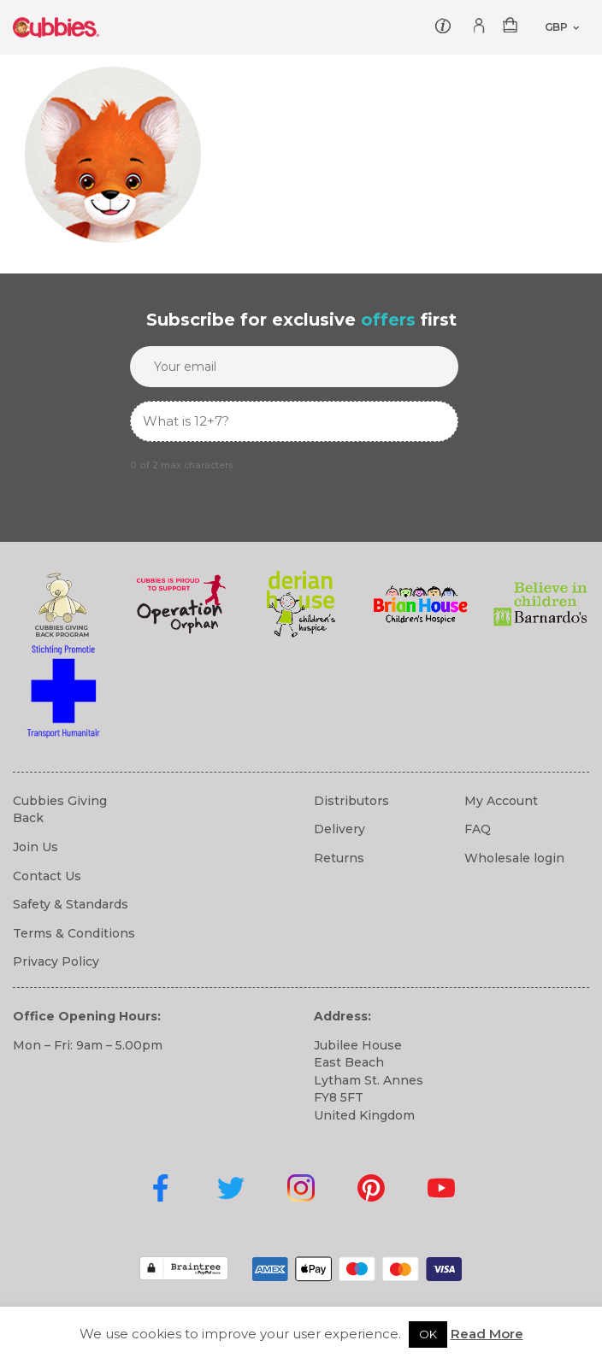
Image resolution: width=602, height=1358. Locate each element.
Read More (487, 1334)
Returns (339, 858)
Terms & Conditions (74, 933)
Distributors (351, 800)
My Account (501, 800)
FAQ (477, 829)
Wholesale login (514, 858)
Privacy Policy (56, 961)
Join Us (35, 847)
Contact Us (47, 876)
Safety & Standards (70, 904)
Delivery (339, 829)
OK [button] (428, 1334)
